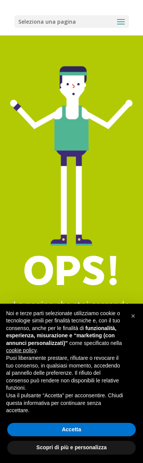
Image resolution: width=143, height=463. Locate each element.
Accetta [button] (71, 429)
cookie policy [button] (21, 350)
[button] (133, 316)
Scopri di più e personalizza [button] (71, 447)
